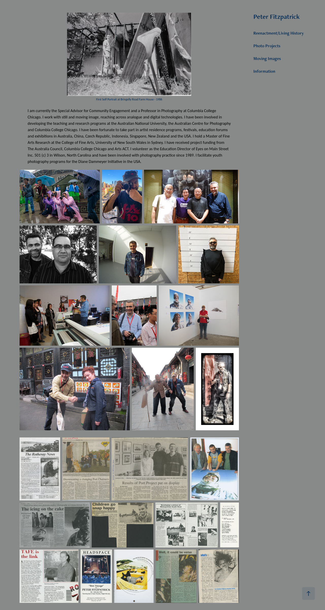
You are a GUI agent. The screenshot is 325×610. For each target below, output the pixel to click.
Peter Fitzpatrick (276, 16)
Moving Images (267, 58)
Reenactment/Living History (278, 33)
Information (264, 71)
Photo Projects (266, 46)
